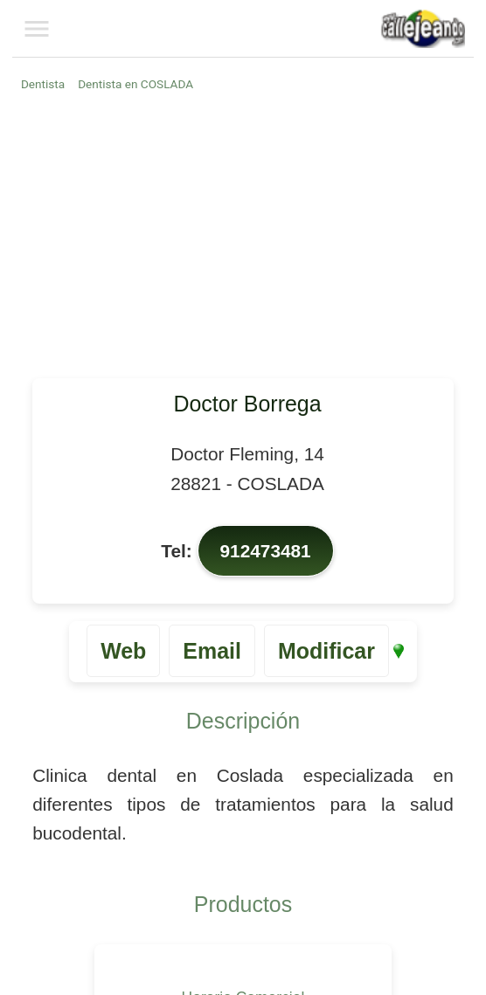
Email (212, 651)
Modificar (326, 651)
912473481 (265, 551)
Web (123, 651)
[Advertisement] (246, 234)
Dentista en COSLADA (135, 84)
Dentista (43, 84)
